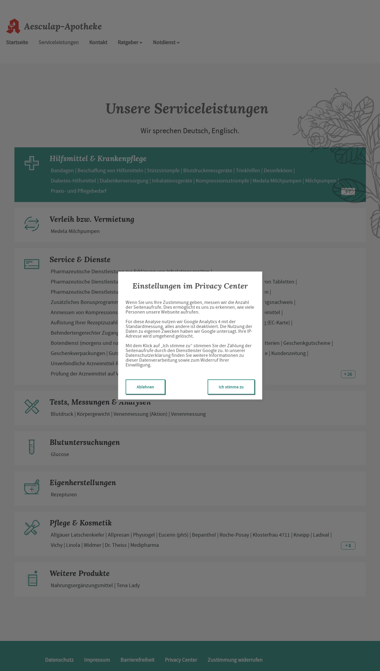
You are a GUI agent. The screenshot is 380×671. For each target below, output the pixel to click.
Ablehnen (145, 387)
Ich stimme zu (231, 387)
